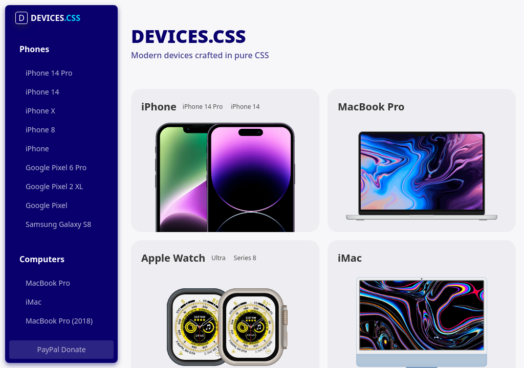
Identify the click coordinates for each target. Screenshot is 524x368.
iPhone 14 (42, 92)
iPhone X (40, 111)
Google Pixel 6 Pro (56, 167)
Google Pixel (47, 205)
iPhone (37, 148)
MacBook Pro (48, 283)
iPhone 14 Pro (49, 73)
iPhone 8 (40, 129)
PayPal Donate (61, 349)
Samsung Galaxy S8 (58, 224)
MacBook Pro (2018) (59, 321)
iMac (33, 302)
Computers (41, 259)
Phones (34, 49)
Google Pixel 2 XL (54, 186)
